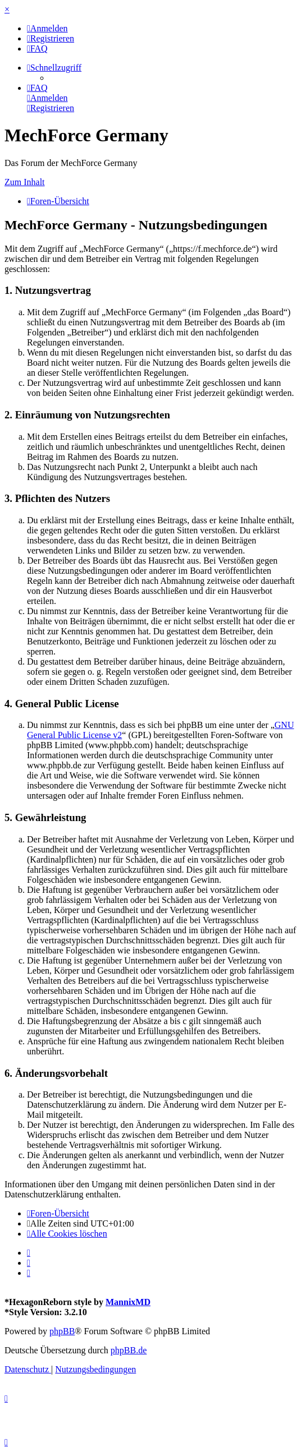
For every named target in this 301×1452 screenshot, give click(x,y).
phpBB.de (129, 1350)
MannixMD (128, 1302)
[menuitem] (47, 28)
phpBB (62, 1331)
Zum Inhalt (24, 182)
